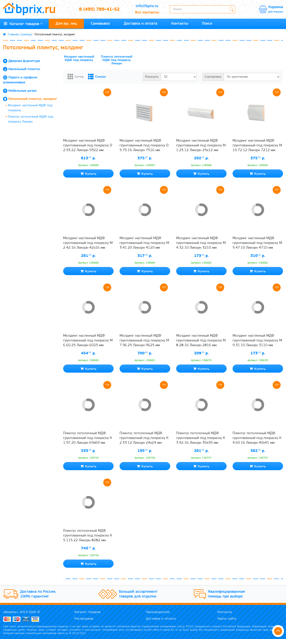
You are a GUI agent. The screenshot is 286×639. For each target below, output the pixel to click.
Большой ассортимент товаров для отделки (138, 594)
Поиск (207, 24)
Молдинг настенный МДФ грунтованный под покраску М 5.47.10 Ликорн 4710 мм (257, 243)
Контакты (179, 24)
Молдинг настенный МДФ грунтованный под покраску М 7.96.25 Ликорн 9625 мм (144, 340)
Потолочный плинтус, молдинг (32, 99)
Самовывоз (100, 24)
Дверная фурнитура (24, 61)
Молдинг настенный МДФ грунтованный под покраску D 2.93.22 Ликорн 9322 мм (87, 145)
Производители (158, 612)
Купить (88, 174)
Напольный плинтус (24, 69)
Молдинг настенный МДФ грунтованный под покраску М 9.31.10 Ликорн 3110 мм (257, 340)
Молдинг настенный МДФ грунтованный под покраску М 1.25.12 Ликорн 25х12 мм (201, 145)
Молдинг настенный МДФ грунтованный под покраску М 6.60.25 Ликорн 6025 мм (88, 340)
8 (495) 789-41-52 (99, 9)
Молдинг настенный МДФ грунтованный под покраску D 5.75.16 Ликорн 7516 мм (144, 145)
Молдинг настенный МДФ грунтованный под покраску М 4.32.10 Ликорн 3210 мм (201, 243)
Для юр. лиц (66, 24)
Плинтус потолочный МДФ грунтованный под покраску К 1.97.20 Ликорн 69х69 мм (87, 438)
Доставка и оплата (140, 24)
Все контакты (147, 13)
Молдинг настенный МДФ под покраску (30, 108)
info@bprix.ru (147, 6)
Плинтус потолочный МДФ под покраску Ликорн (30, 119)
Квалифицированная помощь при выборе (226, 594)
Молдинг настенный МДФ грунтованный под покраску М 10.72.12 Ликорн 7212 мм (257, 145)
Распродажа (84, 618)
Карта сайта (226, 618)
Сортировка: (213, 76)
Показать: (152, 76)
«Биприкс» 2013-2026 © (21, 612)
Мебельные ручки (22, 91)
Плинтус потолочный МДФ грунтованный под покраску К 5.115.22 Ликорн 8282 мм (87, 535)
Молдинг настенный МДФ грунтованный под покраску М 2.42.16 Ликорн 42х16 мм (88, 243)
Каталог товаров (87, 612)
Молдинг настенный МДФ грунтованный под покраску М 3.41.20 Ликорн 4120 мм (144, 243)
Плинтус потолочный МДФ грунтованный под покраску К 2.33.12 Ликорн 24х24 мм (144, 438)
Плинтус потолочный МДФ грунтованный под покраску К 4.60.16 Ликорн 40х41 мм (257, 438)
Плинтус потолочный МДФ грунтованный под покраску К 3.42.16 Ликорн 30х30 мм (200, 438)
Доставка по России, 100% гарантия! (38, 594)
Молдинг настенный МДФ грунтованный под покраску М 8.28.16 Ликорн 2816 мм (201, 340)
